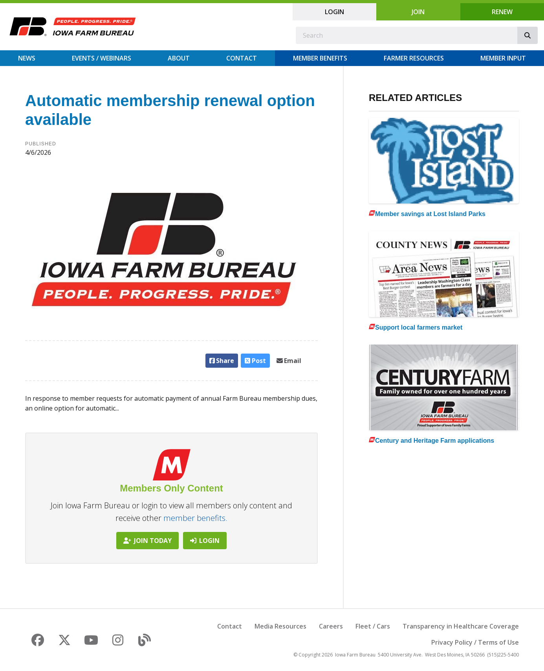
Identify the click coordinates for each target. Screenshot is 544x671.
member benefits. (195, 518)
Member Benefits (320, 58)
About (179, 58)
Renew (502, 11)
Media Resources (280, 626)
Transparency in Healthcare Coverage (461, 626)
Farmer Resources (414, 58)
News (26, 58)
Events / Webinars (101, 58)
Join (418, 11)
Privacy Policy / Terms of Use (475, 642)
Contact (241, 58)
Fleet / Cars (372, 626)
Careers (331, 626)
